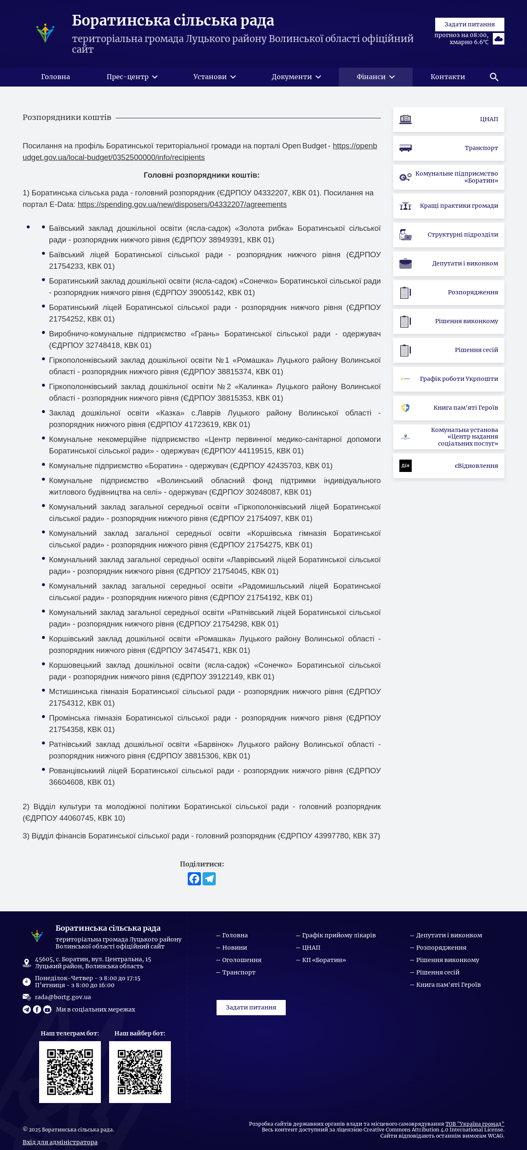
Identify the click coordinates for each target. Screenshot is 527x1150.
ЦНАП (311, 947)
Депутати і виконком (449, 935)
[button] (494, 82)
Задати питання (470, 53)
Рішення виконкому (447, 960)
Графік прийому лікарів (339, 935)
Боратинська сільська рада (173, 23)
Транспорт (239, 972)
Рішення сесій (437, 972)
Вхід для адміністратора (60, 1142)
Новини (234, 947)
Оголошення (241, 960)
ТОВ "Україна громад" (474, 1124)
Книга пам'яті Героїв (448, 984)
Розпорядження (441, 947)
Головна (235, 935)
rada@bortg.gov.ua (63, 997)
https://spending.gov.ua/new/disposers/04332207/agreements (182, 209)
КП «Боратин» (324, 960)
